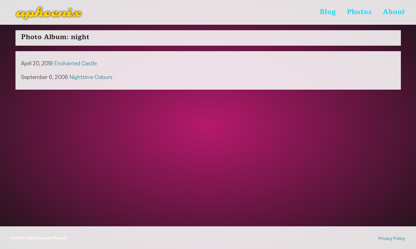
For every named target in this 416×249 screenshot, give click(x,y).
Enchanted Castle (75, 63)
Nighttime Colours (91, 77)
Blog (328, 12)
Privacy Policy (391, 238)
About (394, 12)
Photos (359, 12)
